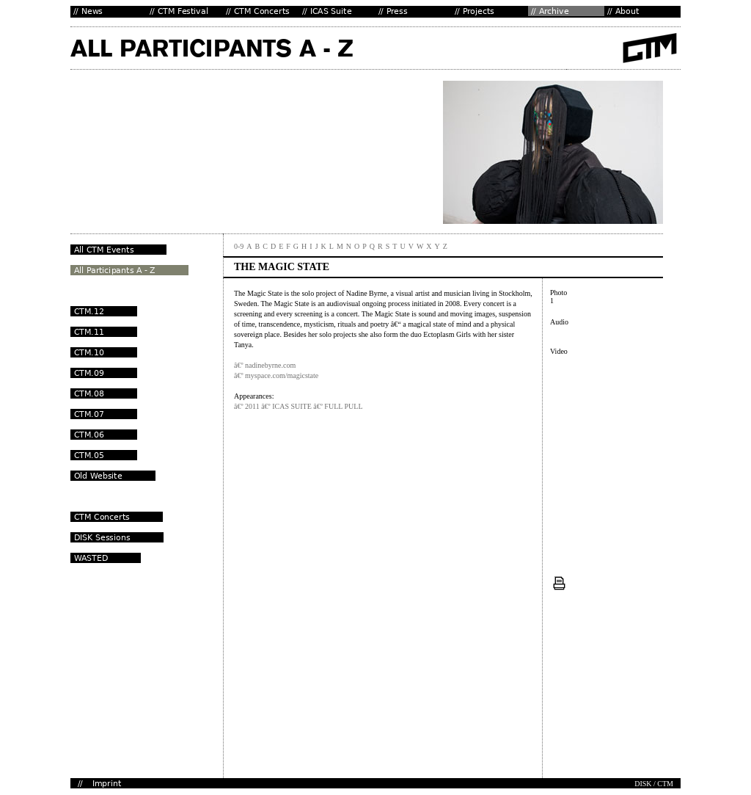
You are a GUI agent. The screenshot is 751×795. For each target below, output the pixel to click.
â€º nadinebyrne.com (265, 365)
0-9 (238, 246)
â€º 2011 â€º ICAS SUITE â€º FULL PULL (298, 406)
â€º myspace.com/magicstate (276, 375)
